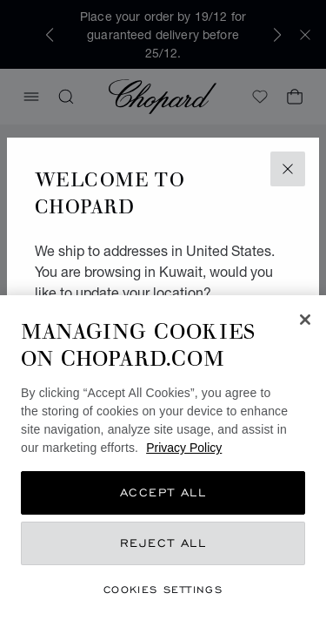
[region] (163, 461)
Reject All (163, 543)
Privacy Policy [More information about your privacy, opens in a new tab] (184, 448)
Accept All (163, 492)
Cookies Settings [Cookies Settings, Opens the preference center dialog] (163, 589)
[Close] (305, 319)
